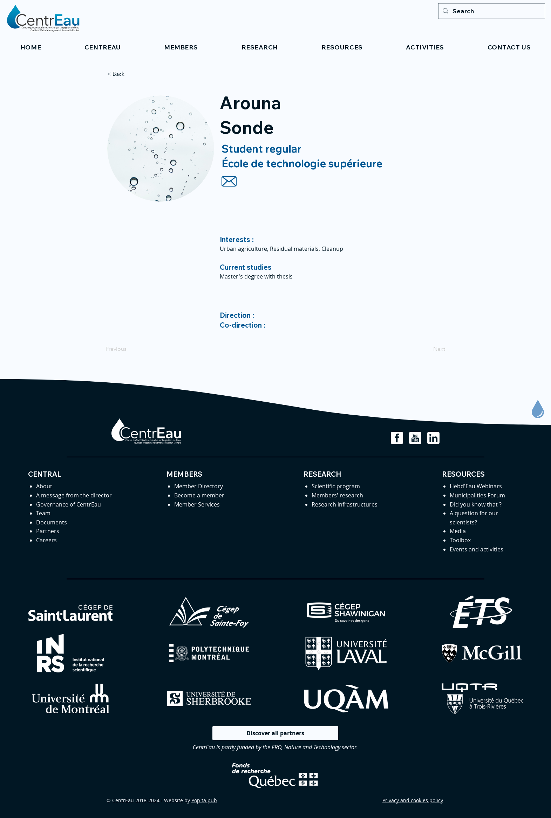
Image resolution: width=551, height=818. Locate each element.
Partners (47, 531)
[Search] (491, 11)
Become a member (199, 495)
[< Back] (130, 74)
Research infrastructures (344, 504)
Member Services (197, 504)
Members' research (337, 495)
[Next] (427, 349)
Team (43, 513)
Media (458, 531)
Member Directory (198, 486)
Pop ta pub (204, 800)
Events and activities (476, 549)
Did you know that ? (476, 504)
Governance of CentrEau (68, 504)
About (44, 486)
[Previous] (129, 349)
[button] (102, 47)
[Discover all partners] (275, 733)
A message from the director (74, 495)
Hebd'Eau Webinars (476, 486)
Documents (51, 522)
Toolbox (460, 540)
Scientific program (336, 486)
